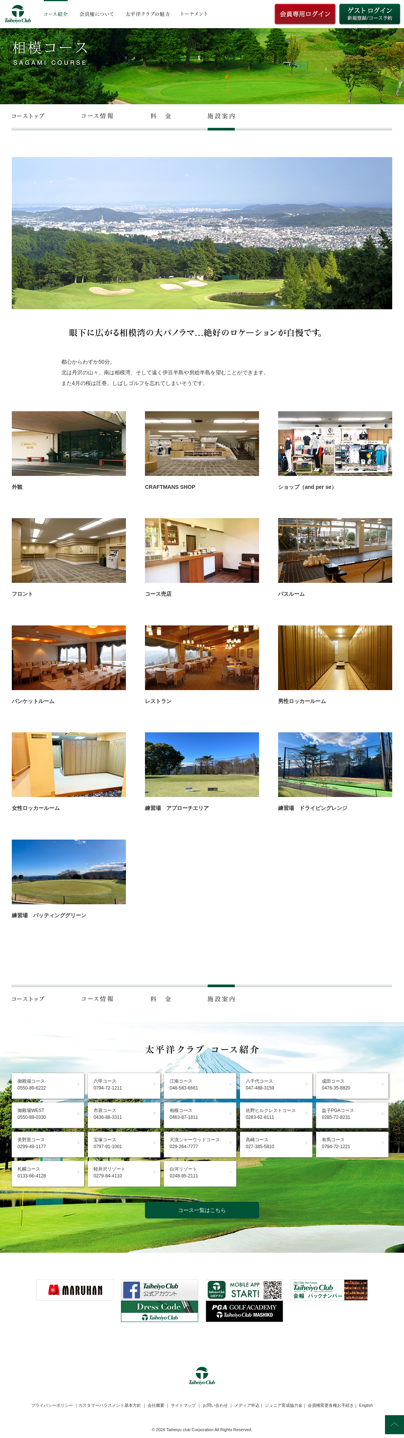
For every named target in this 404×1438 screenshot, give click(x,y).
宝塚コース (108, 1143)
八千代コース (260, 1084)
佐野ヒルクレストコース (271, 1114)
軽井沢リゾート (110, 1172)
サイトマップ (183, 1405)
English (366, 1405)
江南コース (184, 1084)
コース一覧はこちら (202, 1210)
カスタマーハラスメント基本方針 (109, 1405)
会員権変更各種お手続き (331, 1405)
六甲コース (108, 1084)
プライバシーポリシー (52, 1405)
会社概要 (156, 1405)
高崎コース (260, 1143)
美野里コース (31, 1143)
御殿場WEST (31, 1114)
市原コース (108, 1114)
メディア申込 (246, 1405)
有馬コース (336, 1143)
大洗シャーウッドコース (195, 1143)
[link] (202, 1341)
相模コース (184, 1114)
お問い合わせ (215, 1405)
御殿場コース (31, 1084)
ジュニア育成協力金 (283, 1405)
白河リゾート (184, 1172)
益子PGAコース (338, 1114)
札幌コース (31, 1172)
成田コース (336, 1084)
